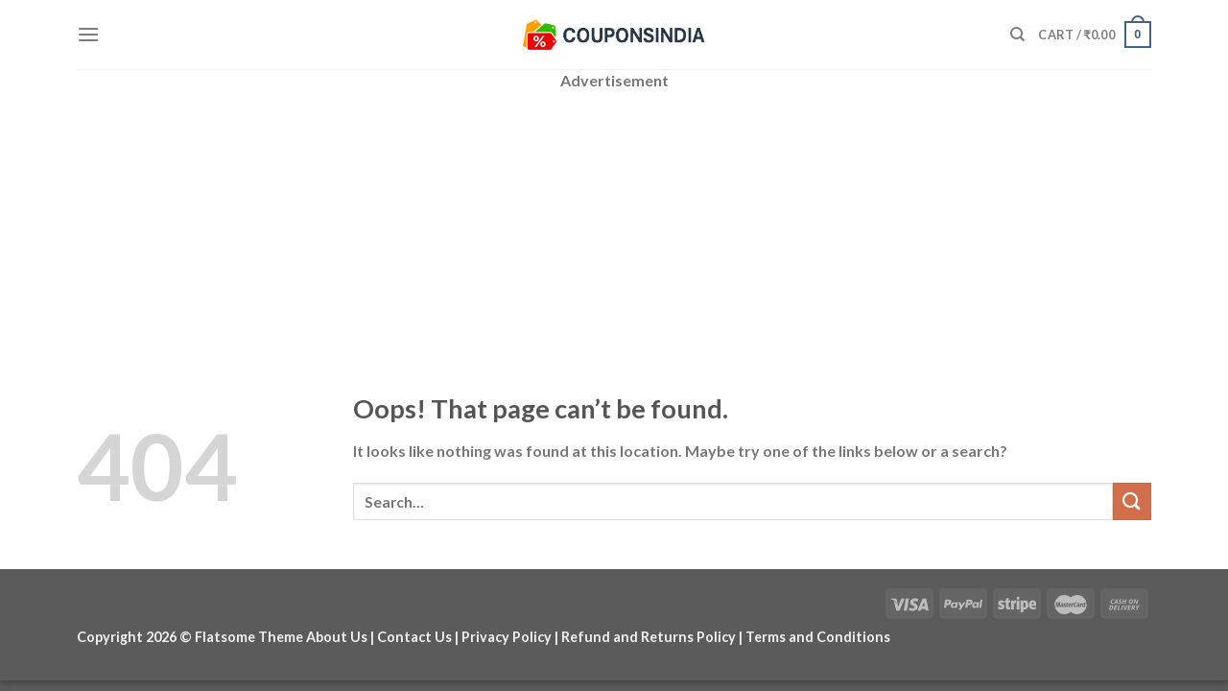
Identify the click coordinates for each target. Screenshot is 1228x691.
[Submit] (1132, 501)
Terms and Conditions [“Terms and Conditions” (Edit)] (817, 637)
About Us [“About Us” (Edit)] (336, 637)
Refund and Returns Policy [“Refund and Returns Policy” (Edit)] (648, 637)
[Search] (1017, 34)
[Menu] (88, 34)
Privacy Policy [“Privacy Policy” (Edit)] (506, 637)
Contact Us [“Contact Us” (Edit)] (414, 637)
